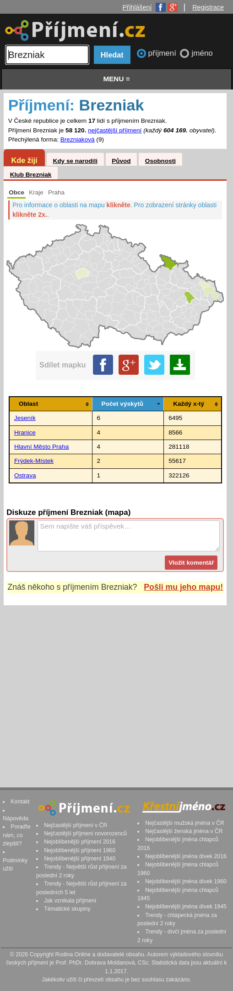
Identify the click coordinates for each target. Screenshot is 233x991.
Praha (56, 192)
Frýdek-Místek (34, 460)
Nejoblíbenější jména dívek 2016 (186, 856)
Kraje (36, 192)
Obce (16, 192)
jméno (201, 53)
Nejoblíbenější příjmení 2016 (79, 842)
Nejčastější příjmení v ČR (75, 825)
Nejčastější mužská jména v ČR (184, 823)
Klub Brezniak (31, 174)
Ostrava (25, 475)
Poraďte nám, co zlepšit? (17, 835)
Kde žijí (24, 160)
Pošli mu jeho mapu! (183, 587)
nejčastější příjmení (114, 130)
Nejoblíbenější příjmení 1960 (79, 850)
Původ (121, 160)
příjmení (163, 53)
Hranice (25, 432)
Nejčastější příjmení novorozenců (85, 833)
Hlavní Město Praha (41, 446)
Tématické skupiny (67, 909)
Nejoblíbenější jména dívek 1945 (186, 906)
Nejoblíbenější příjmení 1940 (79, 858)
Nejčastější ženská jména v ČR (183, 831)
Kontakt (20, 801)
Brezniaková (77, 139)
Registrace (208, 7)
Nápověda (15, 818)
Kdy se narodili (75, 160)
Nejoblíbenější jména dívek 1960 (186, 881)
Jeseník (25, 417)
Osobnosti (160, 160)
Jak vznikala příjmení (70, 900)
